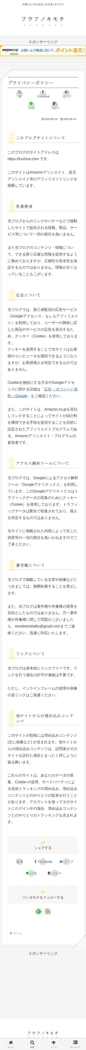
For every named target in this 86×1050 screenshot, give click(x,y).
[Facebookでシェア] (42, 94)
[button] (54, 105)
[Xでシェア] (19, 94)
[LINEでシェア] (31, 105)
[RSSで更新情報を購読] (47, 911)
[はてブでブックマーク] (66, 94)
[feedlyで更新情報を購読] (38, 911)
